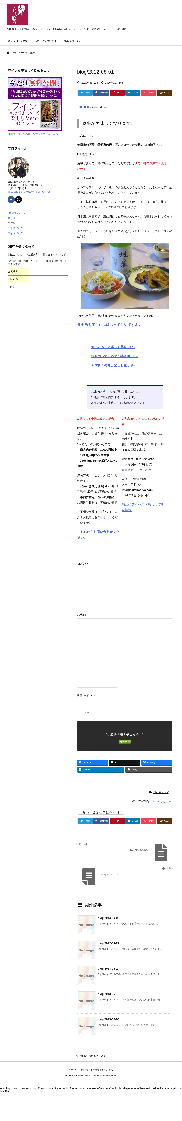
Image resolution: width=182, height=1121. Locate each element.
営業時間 (127, 469)
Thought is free (109, 1075)
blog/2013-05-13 (108, 994)
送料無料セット (16, 213)
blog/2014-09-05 (108, 918)
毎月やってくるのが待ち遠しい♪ (114, 356)
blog (87, 106)
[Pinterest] (117, 93)
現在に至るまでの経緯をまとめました (29, 191)
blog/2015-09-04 (108, 1019)
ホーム (13, 52)
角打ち (11, 223)
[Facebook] (101, 93)
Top (79, 106)
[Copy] (164, 93)
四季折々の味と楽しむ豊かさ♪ (113, 365)
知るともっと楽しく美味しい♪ (113, 347)
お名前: (82, 614)
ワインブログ (15, 233)
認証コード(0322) (86, 695)
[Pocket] (148, 93)
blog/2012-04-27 (108, 943)
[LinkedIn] (132, 93)
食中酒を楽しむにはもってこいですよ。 (109, 325)
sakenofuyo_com (160, 801)
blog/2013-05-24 (108, 968)
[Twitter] (85, 93)
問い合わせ (104, 517)
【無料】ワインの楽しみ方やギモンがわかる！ (34, 134)
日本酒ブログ (32, 52)
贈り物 (11, 218)
